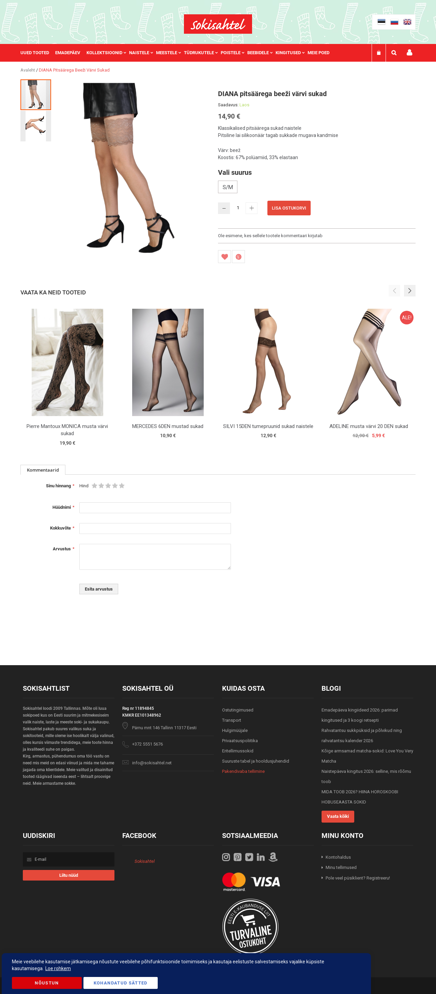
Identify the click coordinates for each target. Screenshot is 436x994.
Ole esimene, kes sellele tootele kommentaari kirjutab (270, 235)
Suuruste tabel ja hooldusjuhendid (255, 761)
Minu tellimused (341, 867)
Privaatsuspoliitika (240, 740)
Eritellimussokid (237, 750)
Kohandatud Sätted (120, 982)
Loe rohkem (58, 968)
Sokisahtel (145, 861)
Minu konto (409, 52)
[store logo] (218, 24)
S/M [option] (227, 187)
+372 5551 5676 (147, 744)
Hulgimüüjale (235, 730)
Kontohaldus (338, 857)
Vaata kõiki (338, 816)
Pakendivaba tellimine (243, 771)
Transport (231, 720)
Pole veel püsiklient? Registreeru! (358, 878)
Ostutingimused (237, 710)
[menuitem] (37, 53)
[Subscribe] (68, 875)
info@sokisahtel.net (152, 762)
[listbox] (317, 188)
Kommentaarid (43, 470)
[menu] (178, 53)
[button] (35, 125)
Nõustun (47, 982)
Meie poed (318, 52)
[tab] (42, 470)
